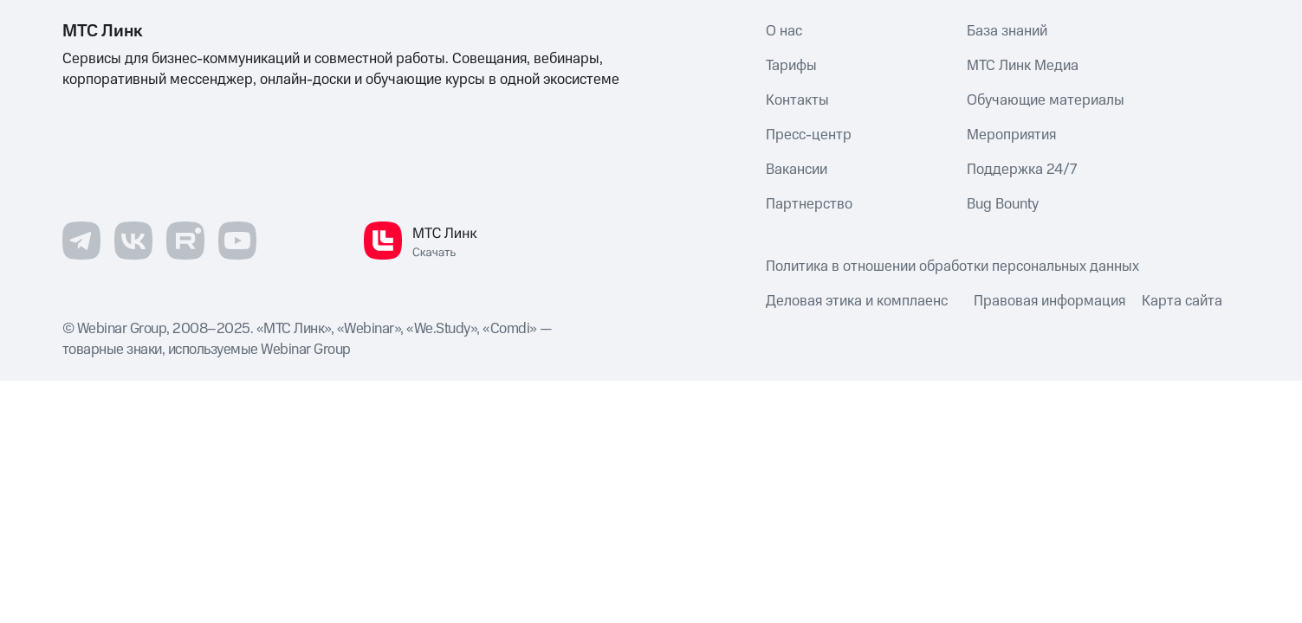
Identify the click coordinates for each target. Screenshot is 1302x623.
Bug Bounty (1003, 204)
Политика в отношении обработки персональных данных (952, 266)
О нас (784, 31)
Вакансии (796, 169)
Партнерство (809, 204)
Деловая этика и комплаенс (857, 301)
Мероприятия (1011, 135)
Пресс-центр (809, 135)
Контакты (797, 100)
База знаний (1007, 31)
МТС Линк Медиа (1023, 65)
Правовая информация (1049, 301)
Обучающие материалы (1045, 100)
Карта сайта (1182, 301)
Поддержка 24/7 (1022, 169)
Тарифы (791, 65)
